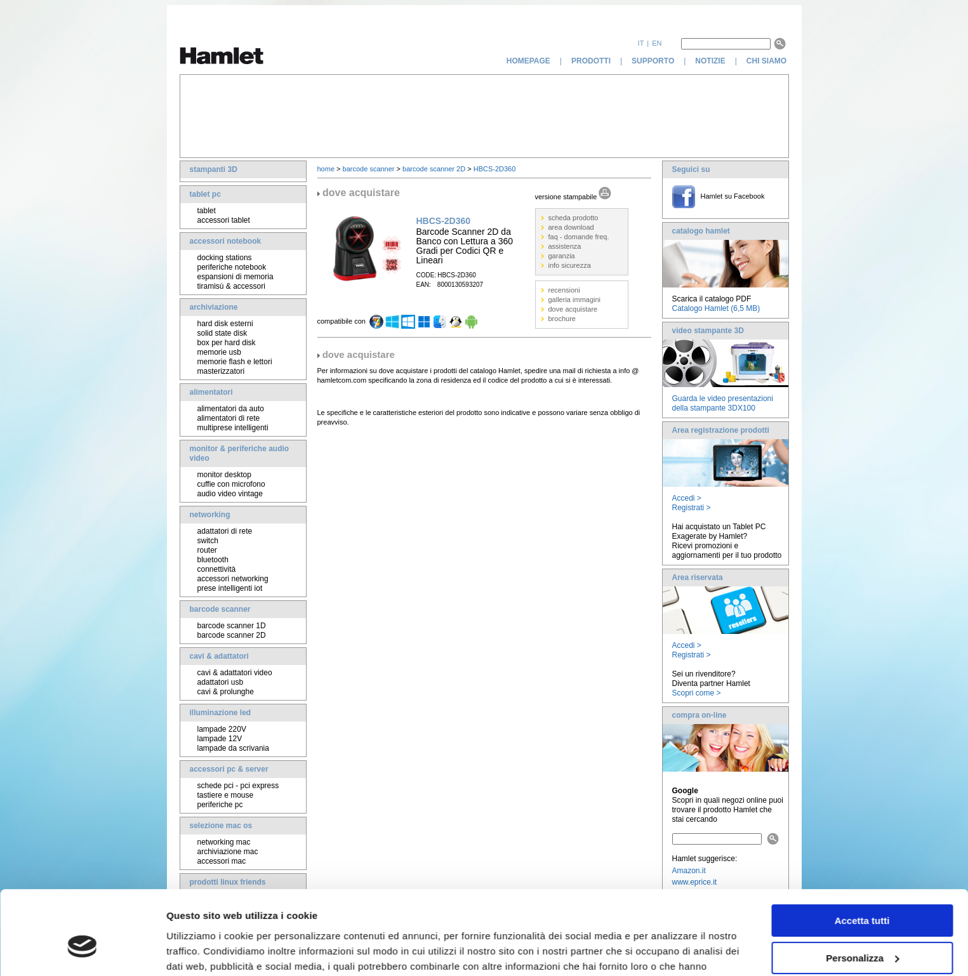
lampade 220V (221, 729)
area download (571, 227)
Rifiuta (862, 930)
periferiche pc (220, 804)
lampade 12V (219, 738)
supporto (653, 60)
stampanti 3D (213, 169)
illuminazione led (220, 712)
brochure (562, 318)
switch (207, 540)
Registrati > (691, 507)
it (641, 43)
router (207, 550)
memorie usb (219, 352)
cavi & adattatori (219, 656)
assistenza (564, 246)
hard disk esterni (225, 323)
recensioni (564, 290)
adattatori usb (220, 682)
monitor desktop (224, 474)
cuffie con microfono (231, 484)
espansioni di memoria (235, 276)
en (656, 43)
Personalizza (862, 892)
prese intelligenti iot (230, 588)
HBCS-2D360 (495, 169)
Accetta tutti (862, 855)
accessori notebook (226, 241)
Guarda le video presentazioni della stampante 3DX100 (722, 403)
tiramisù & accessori (231, 286)
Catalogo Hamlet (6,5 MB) (716, 308)
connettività (216, 569)
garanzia (561, 256)
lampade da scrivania (233, 748)
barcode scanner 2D (231, 635)
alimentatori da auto (230, 408)
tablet (206, 210)
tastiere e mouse (225, 795)
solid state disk (222, 333)
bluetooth (213, 559)
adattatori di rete (225, 531)
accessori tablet (223, 220)
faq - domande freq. (578, 237)
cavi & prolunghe (225, 691)
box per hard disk (226, 342)
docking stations (224, 257)
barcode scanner (220, 609)
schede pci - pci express (238, 785)
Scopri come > (696, 693)
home (326, 169)
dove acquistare (573, 309)
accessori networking (233, 578)
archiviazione (214, 307)
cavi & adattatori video (234, 672)
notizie (710, 60)
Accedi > (686, 498)
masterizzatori (221, 371)
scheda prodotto (573, 217)
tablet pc (205, 194)
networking (210, 514)
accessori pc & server (229, 769)
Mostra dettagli (200, 951)
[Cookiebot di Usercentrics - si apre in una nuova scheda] (82, 951)
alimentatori (211, 392)
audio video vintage (230, 493)
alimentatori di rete (228, 418)
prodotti (591, 60)
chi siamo (767, 60)
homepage (528, 60)
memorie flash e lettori (234, 361)
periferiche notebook (232, 267)
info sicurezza (569, 265)
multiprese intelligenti (233, 427)
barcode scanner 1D (231, 625)
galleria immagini (574, 299)
